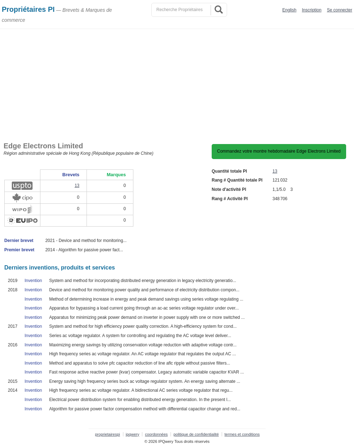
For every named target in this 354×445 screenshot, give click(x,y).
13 (274, 171)
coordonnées (156, 434)
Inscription (311, 10)
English (289, 10)
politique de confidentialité (196, 434)
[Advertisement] (177, 83)
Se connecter (339, 10)
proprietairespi (107, 434)
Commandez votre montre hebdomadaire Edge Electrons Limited (279, 151)
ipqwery (132, 434)
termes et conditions (242, 434)
